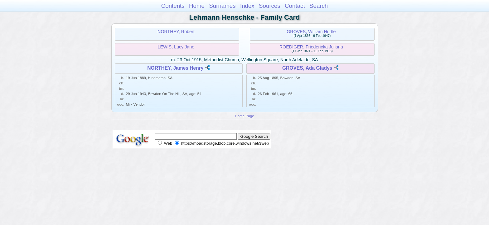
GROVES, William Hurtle (311, 31)
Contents (173, 5)
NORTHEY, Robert (176, 31)
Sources (269, 5)
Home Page (244, 116)
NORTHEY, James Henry (175, 68)
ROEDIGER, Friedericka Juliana (311, 46)
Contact (295, 5)
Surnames (222, 5)
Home (197, 5)
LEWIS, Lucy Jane (176, 46)
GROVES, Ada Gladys (307, 68)
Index (247, 5)
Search (318, 5)
